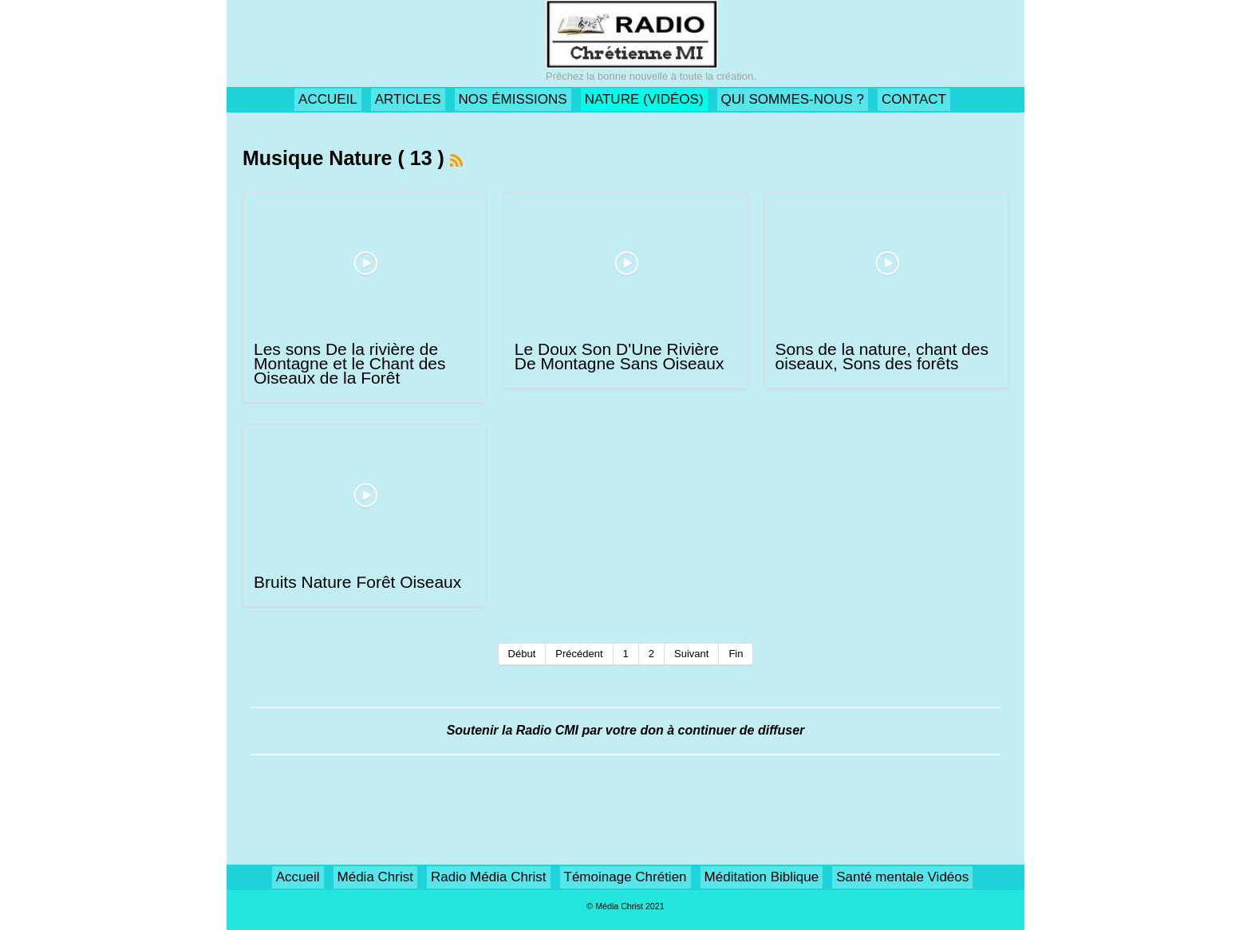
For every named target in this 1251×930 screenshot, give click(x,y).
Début (522, 654)
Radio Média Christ (489, 877)
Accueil (298, 877)
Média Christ (375, 877)
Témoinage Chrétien (625, 877)
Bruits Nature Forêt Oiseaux (357, 582)
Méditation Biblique (761, 877)
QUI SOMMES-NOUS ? (792, 99)
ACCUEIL (327, 99)
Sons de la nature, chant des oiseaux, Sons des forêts (882, 356)
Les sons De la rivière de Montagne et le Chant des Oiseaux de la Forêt (350, 363)
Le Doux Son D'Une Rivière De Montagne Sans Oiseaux (619, 356)
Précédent (578, 654)
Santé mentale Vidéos (902, 877)
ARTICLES (408, 99)
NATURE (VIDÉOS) (644, 99)
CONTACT (914, 99)
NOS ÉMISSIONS (513, 99)
